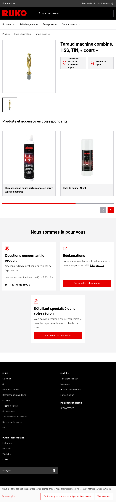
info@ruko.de (97, 265)
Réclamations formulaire (87, 283)
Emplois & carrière (10, 389)
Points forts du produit (71, 403)
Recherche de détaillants (58, 335)
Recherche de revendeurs (14, 395)
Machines (64, 384)
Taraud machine (42, 34)
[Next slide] (111, 210)
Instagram (7, 443)
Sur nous (6, 379)
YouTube (6, 454)
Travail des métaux (22, 34)
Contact (6, 400)
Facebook (7, 448)
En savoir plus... (9, 496)
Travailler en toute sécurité (14, 416)
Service (5, 384)
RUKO (5, 373)
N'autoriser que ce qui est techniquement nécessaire (67, 496)
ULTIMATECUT (67, 408)
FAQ (4, 427)
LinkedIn (6, 459)
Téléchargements (29, 24)
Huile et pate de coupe (70, 389)
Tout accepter (103, 496)
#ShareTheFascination (13, 438)
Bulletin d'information (12, 422)
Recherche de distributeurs (98, 3)
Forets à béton (67, 395)
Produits (6, 34)
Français (8, 3)
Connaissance (9, 411)
